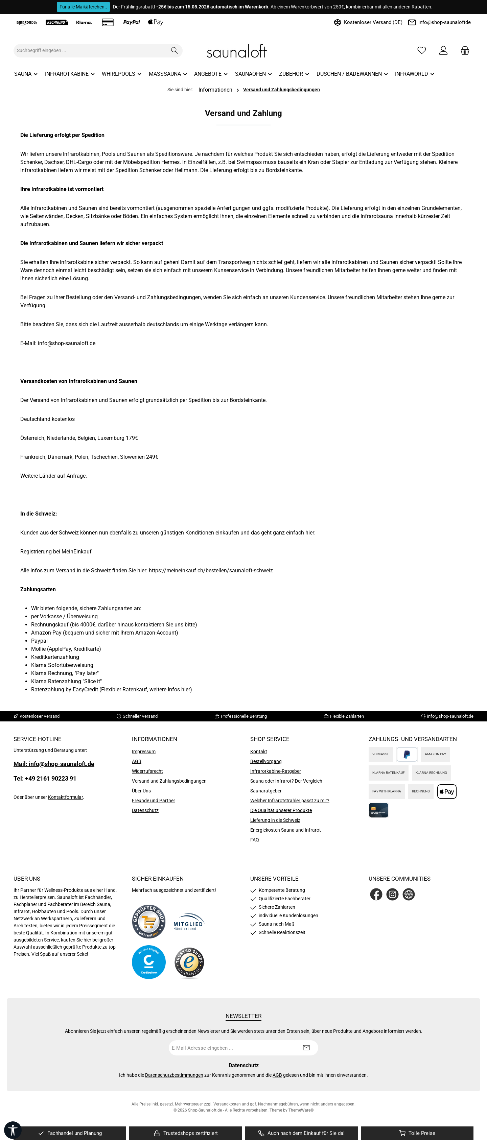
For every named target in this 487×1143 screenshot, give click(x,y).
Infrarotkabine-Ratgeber (275, 771)
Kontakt (258, 751)
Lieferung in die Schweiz (275, 820)
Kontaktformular (65, 797)
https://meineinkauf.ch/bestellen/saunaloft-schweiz (211, 570)
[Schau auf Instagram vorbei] (392, 894)
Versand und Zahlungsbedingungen (169, 781)
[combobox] (90, 50)
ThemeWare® (301, 1110)
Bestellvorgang (266, 761)
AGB (136, 761)
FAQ (254, 839)
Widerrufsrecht (147, 771)
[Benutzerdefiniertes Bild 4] (189, 962)
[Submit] (306, 1047)
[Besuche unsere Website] (408, 894)
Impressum (144, 751)
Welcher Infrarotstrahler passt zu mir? (289, 800)
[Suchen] (175, 50)
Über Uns (141, 790)
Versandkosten (227, 1104)
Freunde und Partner (153, 800)
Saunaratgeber (266, 790)
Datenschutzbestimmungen (174, 1075)
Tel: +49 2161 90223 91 (45, 778)
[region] (70, 1133)
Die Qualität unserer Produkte (281, 810)
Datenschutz (145, 810)
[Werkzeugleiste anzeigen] (13, 1130)
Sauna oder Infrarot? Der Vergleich (286, 781)
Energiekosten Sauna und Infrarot (285, 830)
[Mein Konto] (443, 50)
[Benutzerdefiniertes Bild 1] (149, 921)
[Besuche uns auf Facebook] (376, 894)
